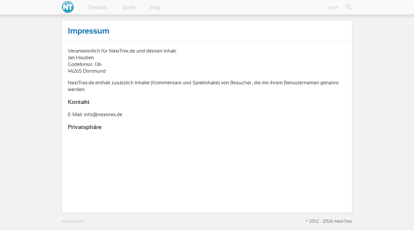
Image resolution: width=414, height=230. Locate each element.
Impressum (73, 221)
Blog (155, 7)
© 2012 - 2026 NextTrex (328, 221)
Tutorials (97, 7)
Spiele (128, 7)
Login (333, 7)
